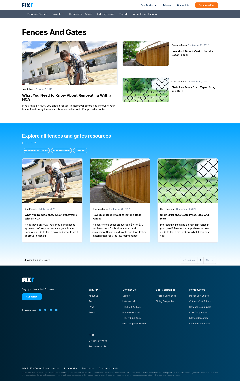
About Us (93, 295)
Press (92, 301)
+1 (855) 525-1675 (131, 307)
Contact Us (183, 5)
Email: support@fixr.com (134, 323)
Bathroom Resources (199, 323)
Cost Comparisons (198, 312)
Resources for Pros (99, 346)
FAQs (91, 307)
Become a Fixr (206, 5)
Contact (126, 295)
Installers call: (129, 301)
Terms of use (88, 368)
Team (92, 312)
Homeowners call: (131, 312)
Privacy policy (70, 368)
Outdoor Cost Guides (200, 301)
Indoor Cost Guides (199, 295)
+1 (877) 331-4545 (131, 318)
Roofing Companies (166, 295)
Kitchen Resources (198, 318)
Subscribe (32, 296)
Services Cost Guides (200, 307)
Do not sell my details (108, 368)
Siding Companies (165, 301)
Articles (167, 5)
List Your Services (98, 340)
